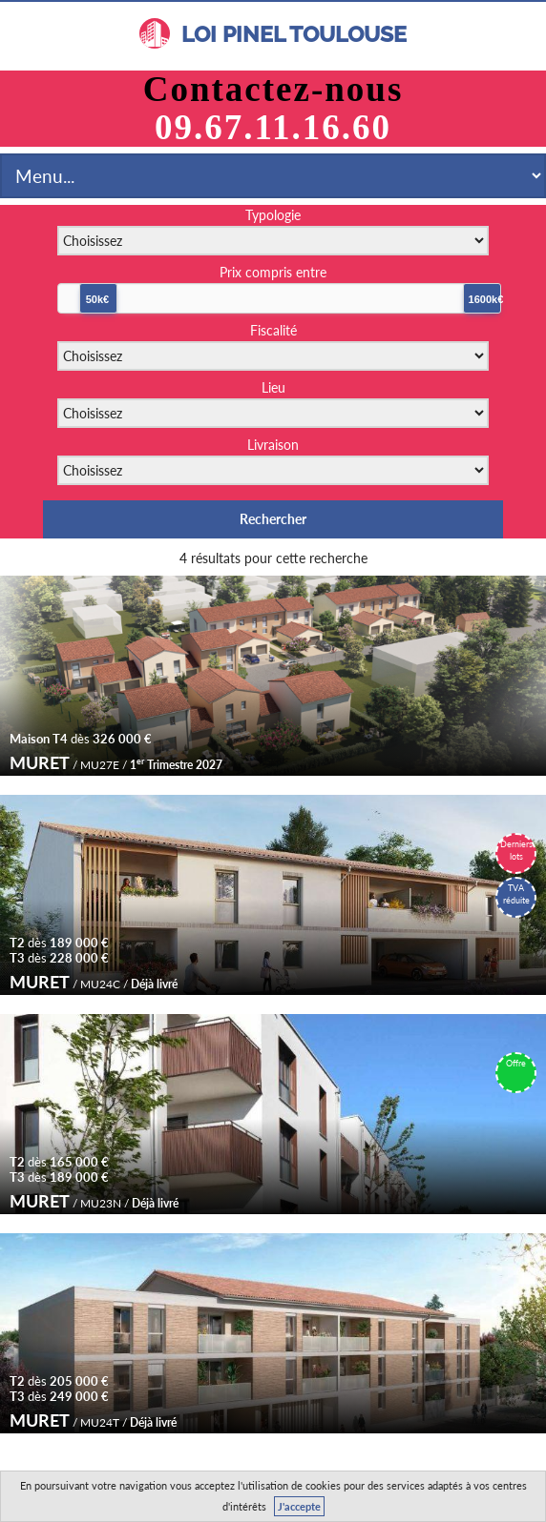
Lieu (273, 387)
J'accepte (299, 1506)
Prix (273, 272)
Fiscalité (273, 330)
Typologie (273, 215)
